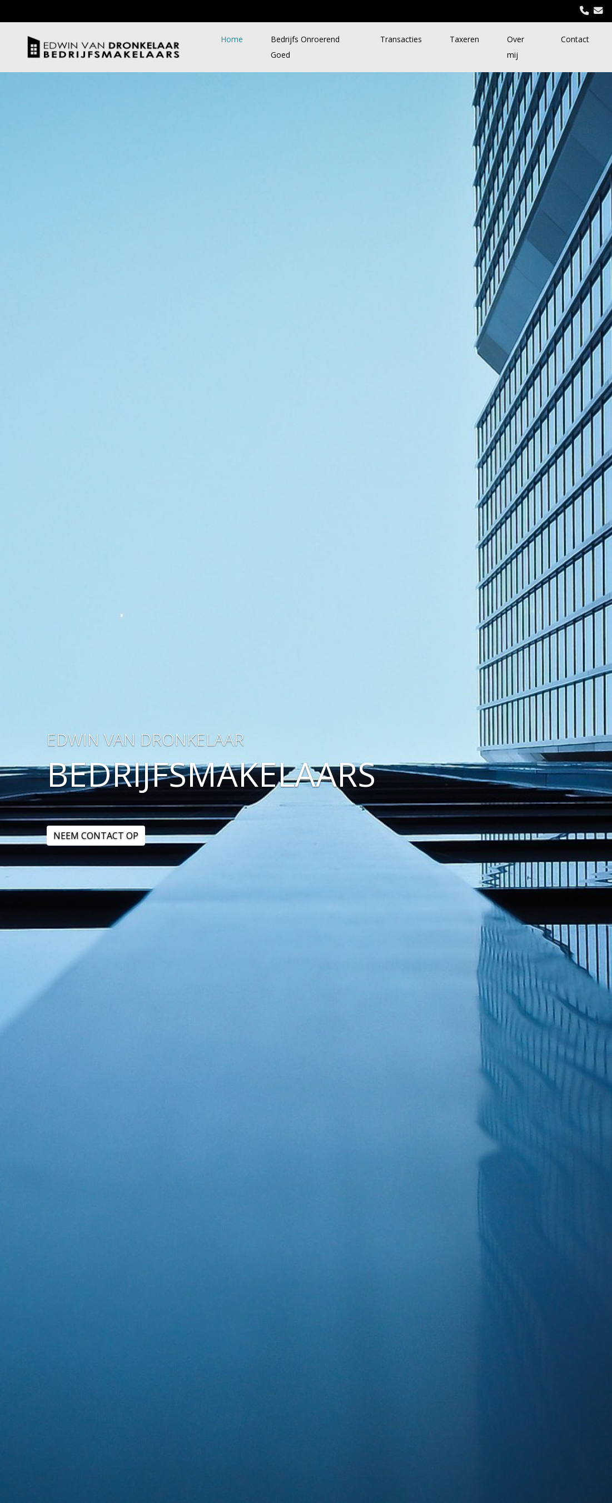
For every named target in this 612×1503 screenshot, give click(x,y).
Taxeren (464, 39)
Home (232, 39)
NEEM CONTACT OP (95, 836)
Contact (575, 39)
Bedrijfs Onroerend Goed (305, 47)
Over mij (515, 47)
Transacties (401, 39)
